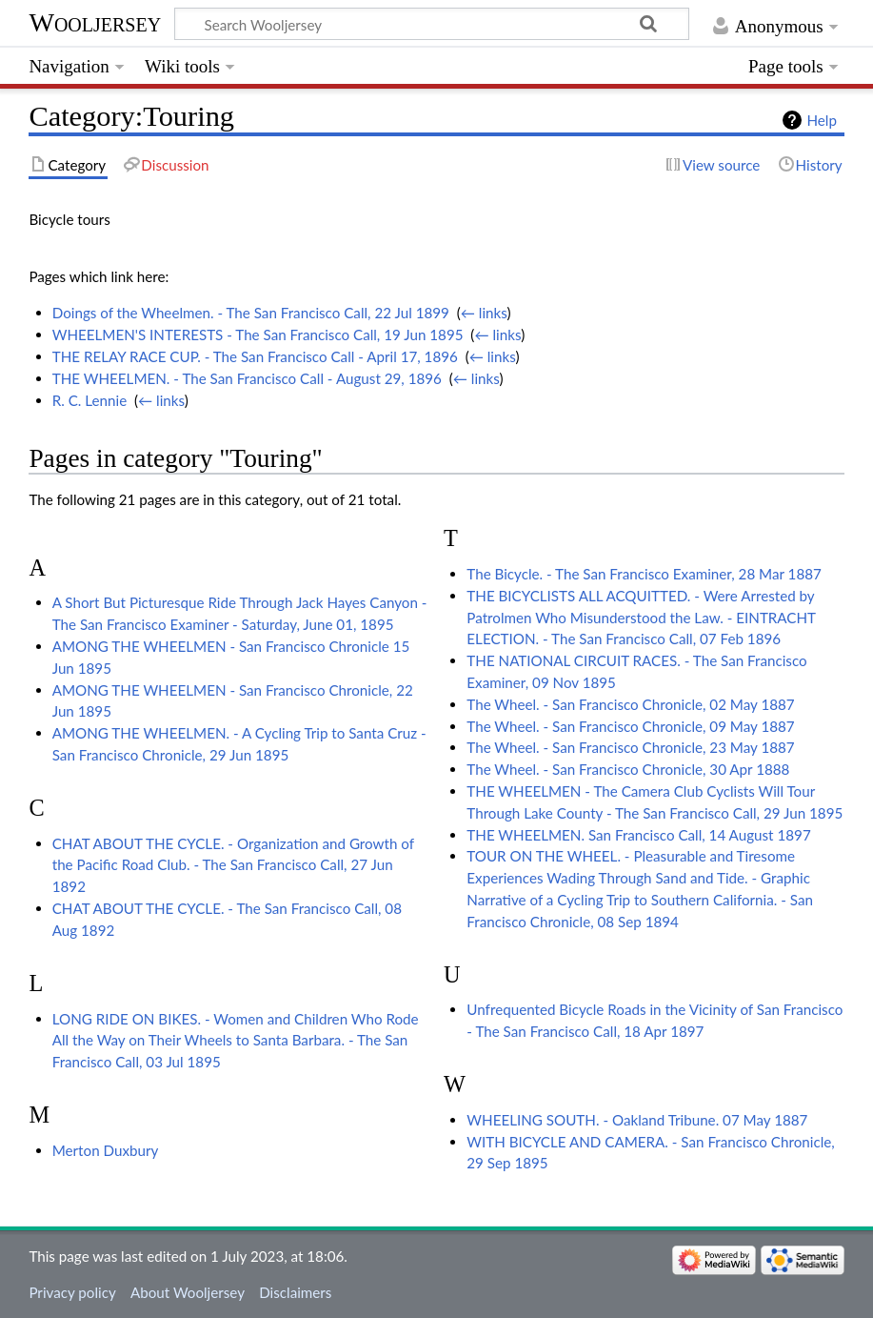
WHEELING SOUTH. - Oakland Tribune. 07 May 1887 (636, 1119)
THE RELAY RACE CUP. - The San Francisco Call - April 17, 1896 (255, 356)
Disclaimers (295, 1292)
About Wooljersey (187, 1292)
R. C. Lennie (89, 400)
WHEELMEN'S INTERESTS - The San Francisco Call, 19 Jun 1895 (258, 334)
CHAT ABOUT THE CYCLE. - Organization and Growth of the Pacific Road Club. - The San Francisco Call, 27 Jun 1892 (233, 865)
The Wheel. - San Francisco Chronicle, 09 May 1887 (630, 726)
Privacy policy (72, 1292)
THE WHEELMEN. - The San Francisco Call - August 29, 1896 (247, 378)
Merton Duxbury (105, 1150)
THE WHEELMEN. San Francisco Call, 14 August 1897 (638, 834)
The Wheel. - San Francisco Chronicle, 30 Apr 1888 (627, 769)
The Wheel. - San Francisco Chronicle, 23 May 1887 (630, 747)
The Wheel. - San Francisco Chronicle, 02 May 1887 (630, 704)
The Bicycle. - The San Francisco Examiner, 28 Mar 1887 (644, 573)
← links (484, 312)
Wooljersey (95, 22)
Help (821, 120)
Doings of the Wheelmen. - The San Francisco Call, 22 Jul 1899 (250, 312)
